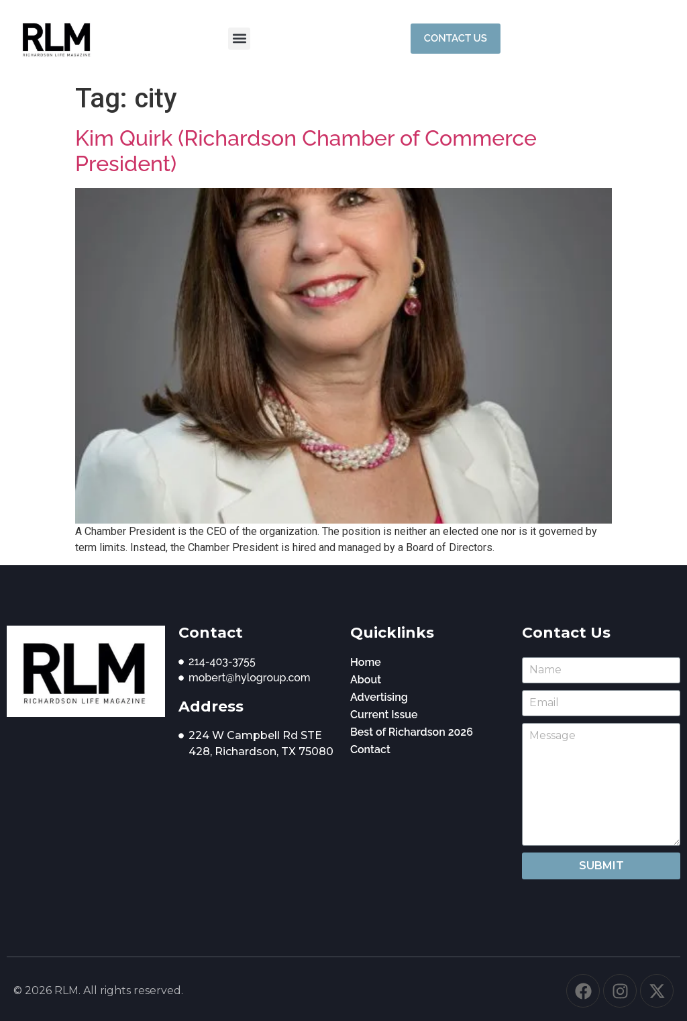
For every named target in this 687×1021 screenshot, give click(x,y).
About (365, 679)
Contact (370, 749)
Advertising (379, 697)
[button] (239, 39)
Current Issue (384, 714)
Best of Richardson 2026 (411, 732)
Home (365, 662)
